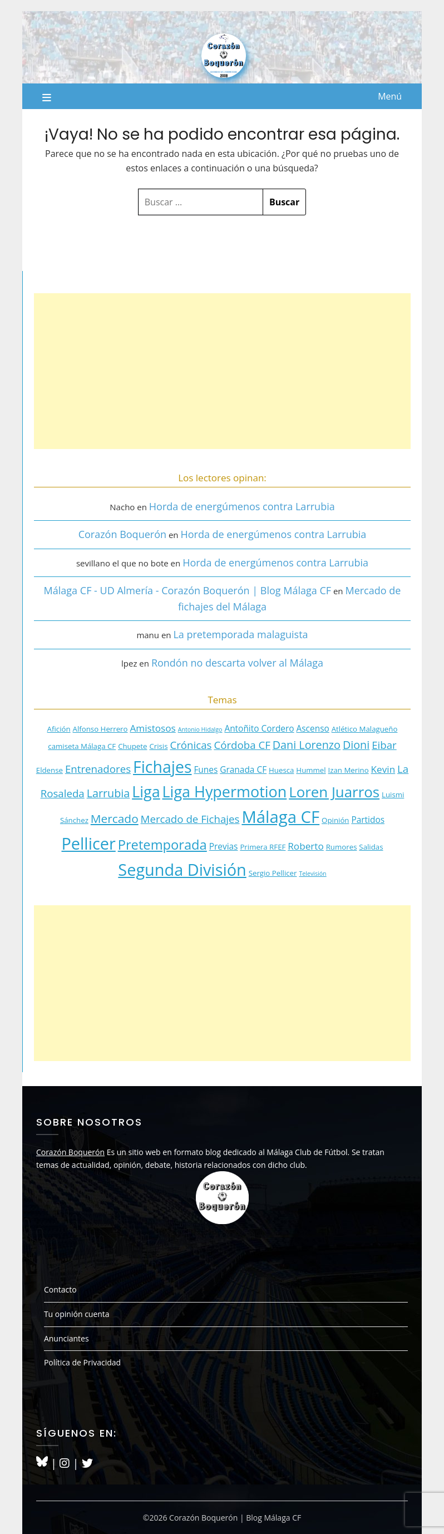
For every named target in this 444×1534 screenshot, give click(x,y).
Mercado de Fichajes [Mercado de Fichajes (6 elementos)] (190, 819)
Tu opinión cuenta (77, 1314)
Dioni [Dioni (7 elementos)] (356, 744)
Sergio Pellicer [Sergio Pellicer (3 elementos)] (273, 873)
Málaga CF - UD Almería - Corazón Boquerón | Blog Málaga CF (187, 590)
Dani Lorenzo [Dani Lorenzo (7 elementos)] (307, 744)
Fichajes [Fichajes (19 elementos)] (162, 766)
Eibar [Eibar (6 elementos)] (384, 745)
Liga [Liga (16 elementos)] (146, 791)
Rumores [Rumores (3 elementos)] (341, 847)
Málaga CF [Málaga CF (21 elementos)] (280, 817)
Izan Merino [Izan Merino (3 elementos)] (348, 770)
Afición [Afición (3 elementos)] (59, 729)
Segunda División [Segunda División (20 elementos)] (182, 869)
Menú (390, 96)
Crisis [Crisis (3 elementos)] (158, 746)
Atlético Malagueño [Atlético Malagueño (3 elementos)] (365, 729)
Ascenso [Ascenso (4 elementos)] (313, 728)
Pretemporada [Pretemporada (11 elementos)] (162, 845)
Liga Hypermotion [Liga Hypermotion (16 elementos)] (224, 791)
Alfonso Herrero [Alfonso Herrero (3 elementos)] (100, 729)
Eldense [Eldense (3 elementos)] (49, 770)
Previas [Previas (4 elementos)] (223, 846)
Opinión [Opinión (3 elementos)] (335, 820)
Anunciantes (66, 1338)
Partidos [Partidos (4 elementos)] (367, 819)
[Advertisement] (222, 371)
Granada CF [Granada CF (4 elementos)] (243, 769)
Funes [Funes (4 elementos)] (206, 769)
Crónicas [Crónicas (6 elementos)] (190, 745)
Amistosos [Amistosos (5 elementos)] (152, 728)
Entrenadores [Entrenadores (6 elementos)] (98, 769)
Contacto (60, 1289)
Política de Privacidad (82, 1362)
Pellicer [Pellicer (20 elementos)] (88, 843)
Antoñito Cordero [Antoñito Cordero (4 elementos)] (259, 728)
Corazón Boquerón (122, 534)
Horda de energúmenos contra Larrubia (242, 506)
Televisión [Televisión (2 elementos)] (312, 873)
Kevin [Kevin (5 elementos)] (383, 769)
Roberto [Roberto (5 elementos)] (306, 846)
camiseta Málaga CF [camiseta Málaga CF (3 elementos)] (82, 746)
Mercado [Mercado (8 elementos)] (115, 818)
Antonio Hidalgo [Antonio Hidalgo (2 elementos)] (200, 729)
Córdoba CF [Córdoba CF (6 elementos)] (242, 745)
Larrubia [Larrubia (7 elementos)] (108, 793)
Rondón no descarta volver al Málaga (237, 662)
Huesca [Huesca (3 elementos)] (281, 770)
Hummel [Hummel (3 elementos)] (310, 770)
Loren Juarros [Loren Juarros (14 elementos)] (334, 792)
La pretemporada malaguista (240, 634)
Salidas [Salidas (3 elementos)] (371, 847)
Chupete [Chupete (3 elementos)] (132, 746)
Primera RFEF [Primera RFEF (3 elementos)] (262, 847)
